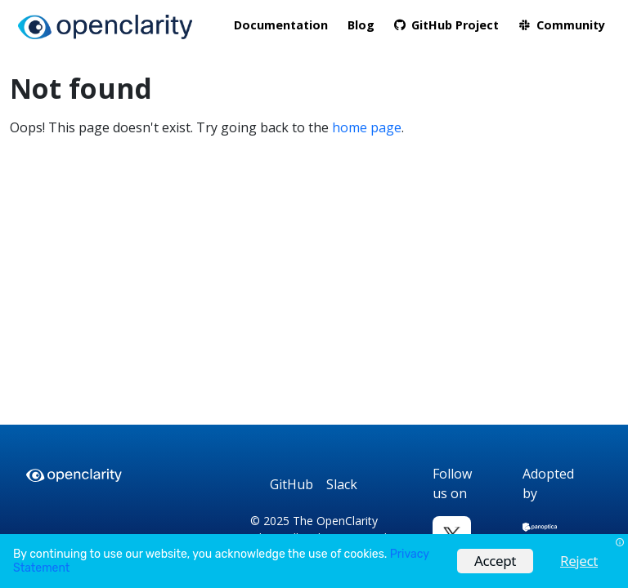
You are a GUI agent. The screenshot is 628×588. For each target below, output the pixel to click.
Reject (579, 560)
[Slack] (341, 484)
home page (366, 127)
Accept (495, 560)
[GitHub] (291, 484)
